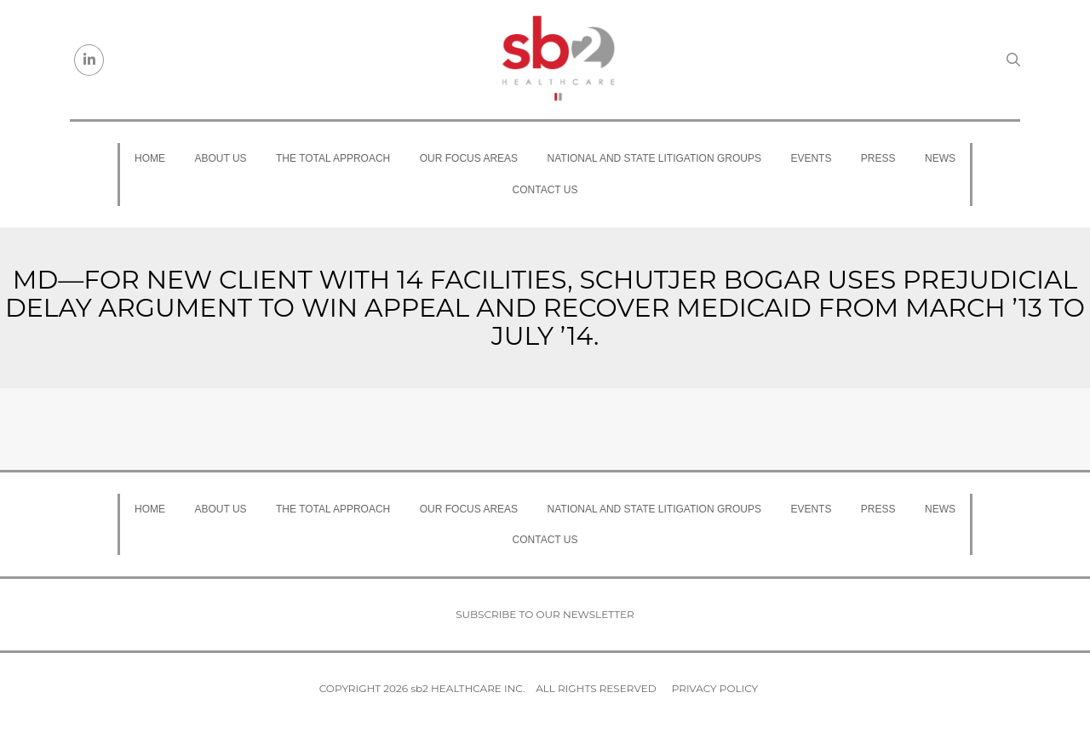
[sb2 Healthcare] (557, 59)
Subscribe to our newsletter (545, 614)
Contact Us (545, 190)
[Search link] (1013, 59)
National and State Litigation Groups (654, 158)
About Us (220, 158)
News (940, 158)
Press (878, 158)
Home (150, 158)
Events (810, 158)
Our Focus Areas (469, 158)
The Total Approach (333, 158)
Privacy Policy (715, 688)
